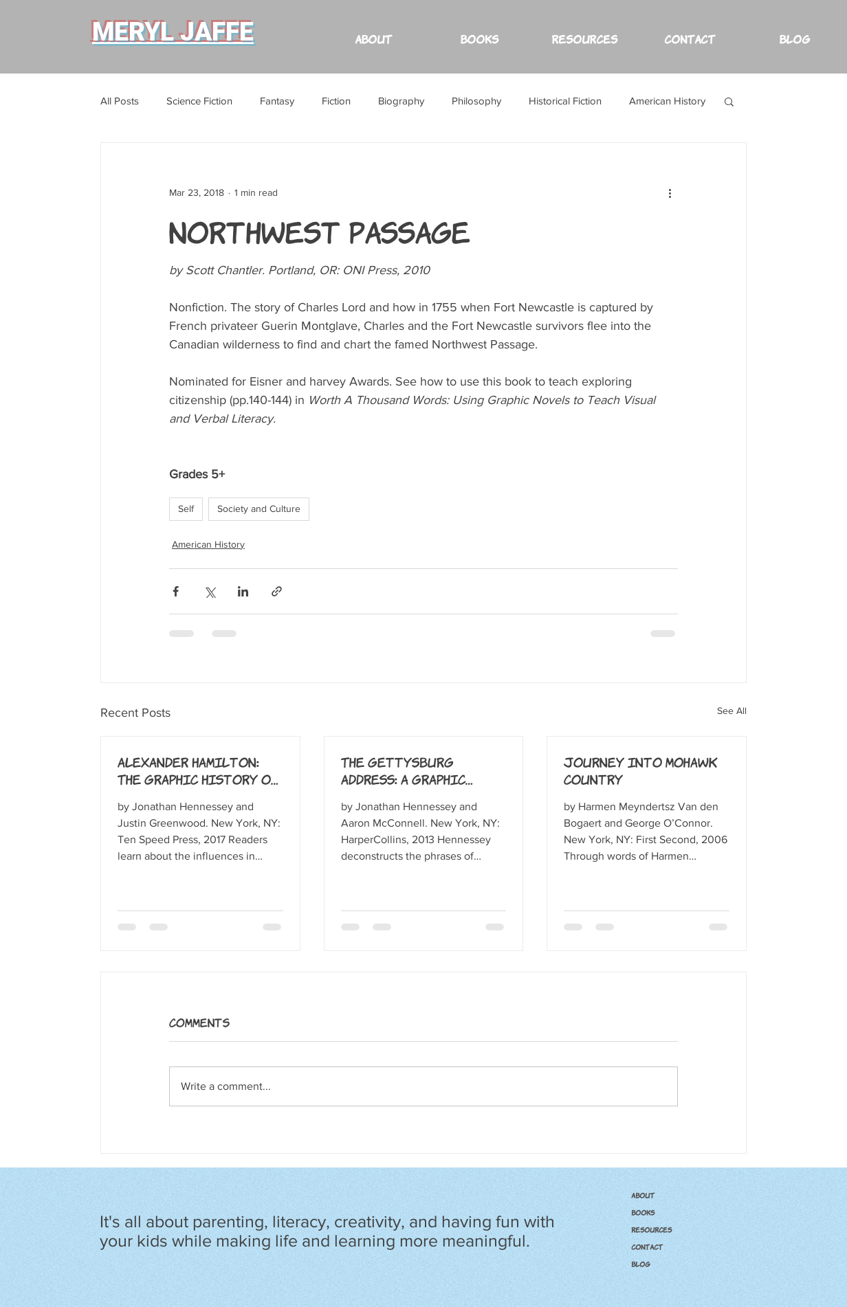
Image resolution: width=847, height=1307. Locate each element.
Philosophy (476, 101)
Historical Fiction (565, 101)
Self (186, 508)
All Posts (119, 101)
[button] (584, 31)
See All (732, 710)
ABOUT (642, 1195)
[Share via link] (276, 591)
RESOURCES (651, 1229)
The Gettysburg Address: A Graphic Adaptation (403, 770)
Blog (640, 1264)
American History (667, 101)
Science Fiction (199, 101)
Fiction (336, 101)
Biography (401, 101)
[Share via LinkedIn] (243, 591)
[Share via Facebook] (175, 591)
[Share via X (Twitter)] (209, 591)
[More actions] (669, 192)
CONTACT (647, 1246)
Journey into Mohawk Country (641, 770)
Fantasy (277, 101)
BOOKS (642, 1212)
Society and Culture (258, 508)
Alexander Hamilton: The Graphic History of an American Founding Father (198, 770)
